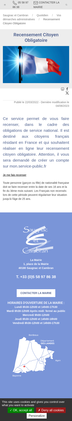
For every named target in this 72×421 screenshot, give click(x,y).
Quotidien (42, 15)
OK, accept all (21, 410)
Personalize (37, 415)
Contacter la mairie (36, 293)
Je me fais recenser (14, 174)
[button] (5, 4)
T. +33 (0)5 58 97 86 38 (36, 277)
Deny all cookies (51, 410)
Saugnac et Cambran (15, 15)
